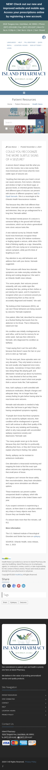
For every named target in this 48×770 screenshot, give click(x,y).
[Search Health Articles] (20, 122)
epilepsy (37, 536)
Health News (13, 128)
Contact (5, 703)
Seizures (23, 602)
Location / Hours (21, 45)
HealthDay (19, 575)
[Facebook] (44, 37)
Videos (27, 128)
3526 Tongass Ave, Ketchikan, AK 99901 (20, 24)
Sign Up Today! (35, 45)
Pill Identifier (29, 42)
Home (9, 104)
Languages (11, 42)
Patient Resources (22, 104)
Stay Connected (8, 699)
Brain (5, 602)
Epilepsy (13, 602)
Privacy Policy (8, 714)
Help (20, 42)
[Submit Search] (40, 122)
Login (9, 48)
